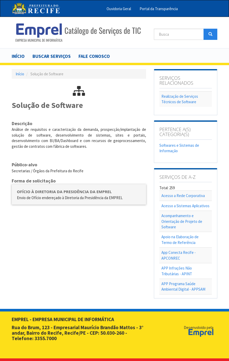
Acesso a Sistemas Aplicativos (185, 205)
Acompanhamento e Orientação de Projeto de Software (181, 221)
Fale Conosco (94, 56)
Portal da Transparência (159, 8)
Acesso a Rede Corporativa (183, 195)
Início (18, 56)
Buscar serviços (51, 56)
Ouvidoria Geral (119, 8)
